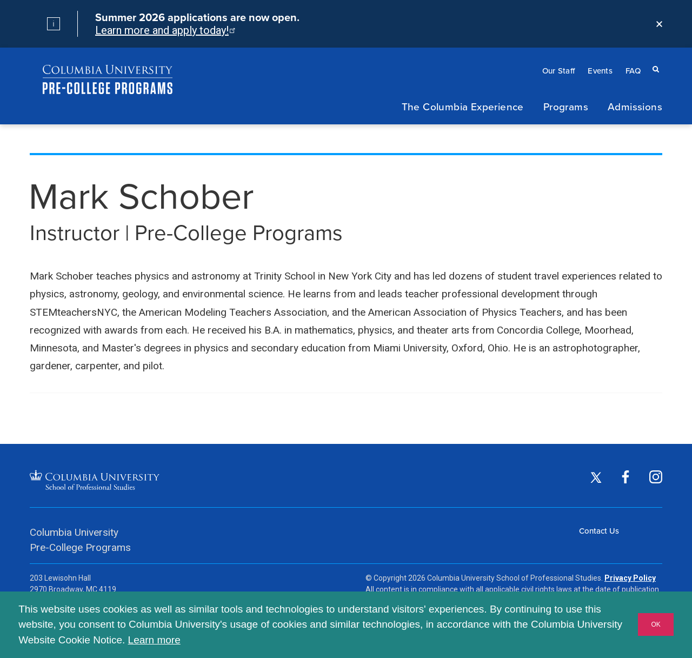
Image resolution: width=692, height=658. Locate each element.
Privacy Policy (630, 578)
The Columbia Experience (463, 106)
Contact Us (599, 530)
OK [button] (655, 624)
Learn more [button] (154, 640)
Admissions (635, 106)
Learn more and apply (164, 30)
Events (600, 70)
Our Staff (558, 70)
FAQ (633, 70)
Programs (565, 106)
